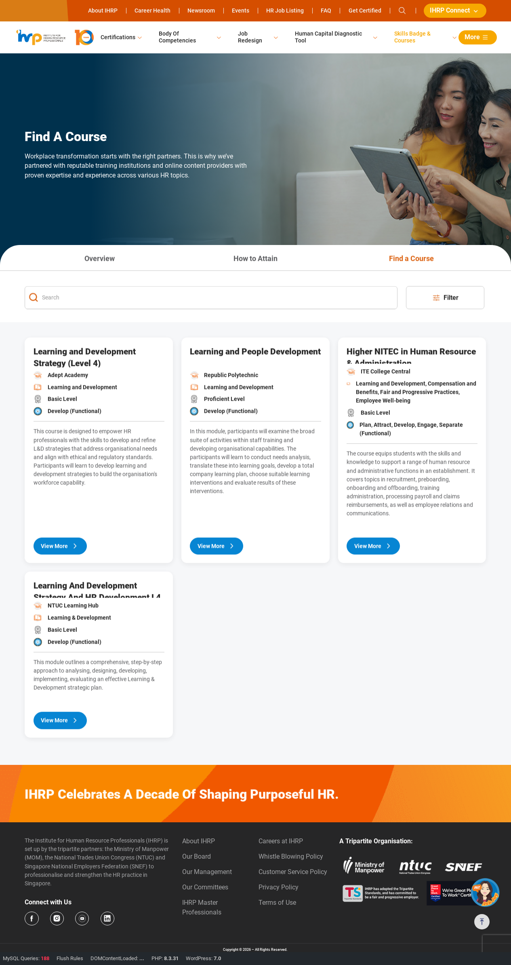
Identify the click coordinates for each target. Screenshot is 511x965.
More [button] (477, 37)
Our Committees (205, 887)
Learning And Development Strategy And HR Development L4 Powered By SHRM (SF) (97, 614)
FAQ (326, 10)
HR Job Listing (285, 10)
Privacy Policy (279, 887)
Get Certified (365, 10)
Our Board (196, 856)
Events (240, 10)
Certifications (118, 37)
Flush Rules (70, 958)
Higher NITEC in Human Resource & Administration (411, 380)
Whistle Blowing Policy (291, 856)
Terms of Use (277, 902)
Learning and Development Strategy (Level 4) (85, 381)
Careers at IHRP (281, 841)
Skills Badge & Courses (412, 37)
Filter (445, 322)
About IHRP (103, 10)
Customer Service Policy (293, 872)
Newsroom (201, 10)
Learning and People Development (255, 376)
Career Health (152, 10)
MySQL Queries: (26, 958)
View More (60, 570)
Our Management (207, 872)
